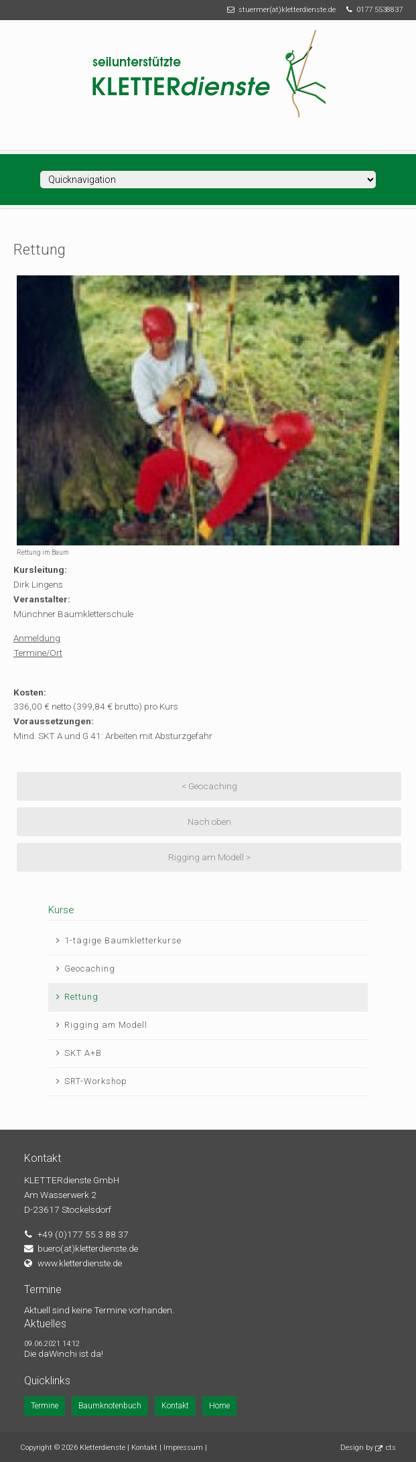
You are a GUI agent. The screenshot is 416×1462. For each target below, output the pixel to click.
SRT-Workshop (95, 1081)
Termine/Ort (37, 652)
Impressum (183, 1447)
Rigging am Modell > (209, 857)
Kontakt (175, 1405)
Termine (44, 1405)
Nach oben (209, 821)
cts (391, 1447)
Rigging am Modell (105, 1025)
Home (219, 1405)
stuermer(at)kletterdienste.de (287, 9)
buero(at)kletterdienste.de (88, 1248)
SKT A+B (83, 1053)
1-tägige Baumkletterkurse (123, 940)
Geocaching (89, 968)
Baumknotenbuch (109, 1405)
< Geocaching (209, 786)
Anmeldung (36, 638)
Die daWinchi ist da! (63, 1353)
